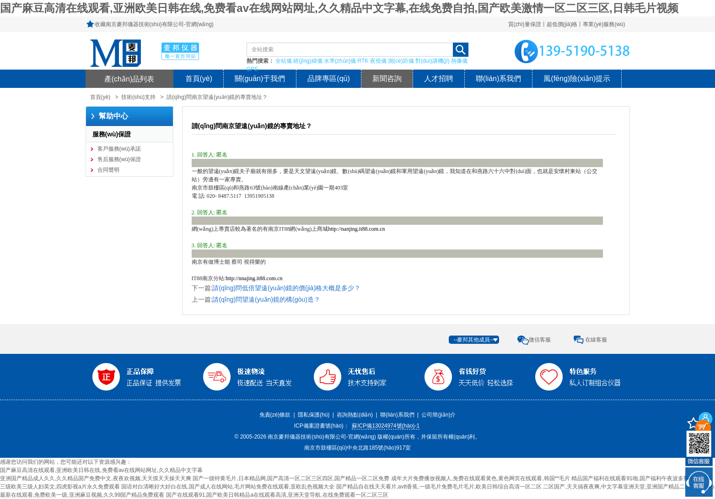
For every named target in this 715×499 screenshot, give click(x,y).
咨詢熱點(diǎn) (355, 415)
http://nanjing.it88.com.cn (356, 229)
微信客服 (540, 339)
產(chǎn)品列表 (129, 79)
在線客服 (596, 339)
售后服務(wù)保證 (119, 159)
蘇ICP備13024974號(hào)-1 (385, 426)
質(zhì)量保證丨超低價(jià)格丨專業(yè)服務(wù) (566, 24)
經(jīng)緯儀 (307, 61)
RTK (363, 61)
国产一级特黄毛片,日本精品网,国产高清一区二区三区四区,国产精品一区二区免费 (291, 478)
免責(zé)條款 (275, 415)
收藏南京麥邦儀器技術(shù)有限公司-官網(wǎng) (154, 24)
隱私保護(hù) (313, 415)
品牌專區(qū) (328, 78)
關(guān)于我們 (260, 78)
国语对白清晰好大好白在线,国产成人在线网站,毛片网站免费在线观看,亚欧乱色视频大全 (227, 486)
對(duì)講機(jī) (432, 61)
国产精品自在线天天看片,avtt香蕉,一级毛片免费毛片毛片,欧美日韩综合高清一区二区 (439, 486)
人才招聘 (438, 78)
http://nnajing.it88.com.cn (254, 278)
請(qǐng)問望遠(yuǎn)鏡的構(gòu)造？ (266, 299)
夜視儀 (378, 61)
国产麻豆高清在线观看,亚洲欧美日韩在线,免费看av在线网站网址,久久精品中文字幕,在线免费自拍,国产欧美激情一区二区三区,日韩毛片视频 (339, 8)
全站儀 (283, 61)
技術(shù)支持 (138, 97)
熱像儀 (459, 61)
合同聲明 (108, 170)
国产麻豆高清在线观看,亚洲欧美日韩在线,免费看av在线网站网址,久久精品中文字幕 (101, 470)
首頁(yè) (199, 78)
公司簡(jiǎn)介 (438, 415)
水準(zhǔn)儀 (340, 61)
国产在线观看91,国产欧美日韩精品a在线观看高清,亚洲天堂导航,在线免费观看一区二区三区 (277, 495)
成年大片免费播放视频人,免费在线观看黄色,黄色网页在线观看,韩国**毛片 (480, 478)
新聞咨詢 (387, 78)
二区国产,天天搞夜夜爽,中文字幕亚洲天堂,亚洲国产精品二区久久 (622, 486)
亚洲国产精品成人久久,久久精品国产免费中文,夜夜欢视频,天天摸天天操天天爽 (95, 478)
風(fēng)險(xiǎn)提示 (576, 78)
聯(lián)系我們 (498, 78)
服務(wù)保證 (111, 134)
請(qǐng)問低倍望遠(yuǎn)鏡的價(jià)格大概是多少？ (286, 288)
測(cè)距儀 (401, 61)
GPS (252, 69)
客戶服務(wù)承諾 (119, 149)
